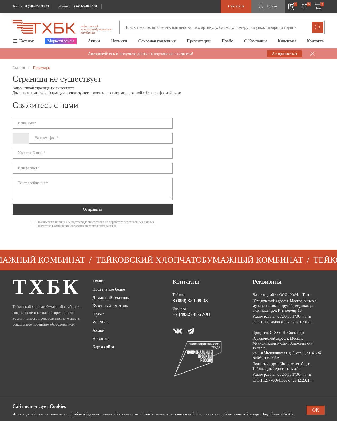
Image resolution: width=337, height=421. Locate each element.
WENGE (100, 322)
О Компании (255, 41)
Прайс (227, 41)
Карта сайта (103, 347)
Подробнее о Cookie (277, 414)
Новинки (119, 41)
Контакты (315, 41)
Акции (94, 41)
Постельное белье (109, 289)
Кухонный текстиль (110, 305)
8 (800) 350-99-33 (37, 6)
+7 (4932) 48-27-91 (84, 6)
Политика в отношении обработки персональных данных (77, 226)
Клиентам (287, 41)
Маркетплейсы (60, 41)
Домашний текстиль (111, 297)
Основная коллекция (157, 41)
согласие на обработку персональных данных (123, 222)
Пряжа (99, 314)
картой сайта (141, 93)
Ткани (98, 281)
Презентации (199, 41)
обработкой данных (84, 414)
